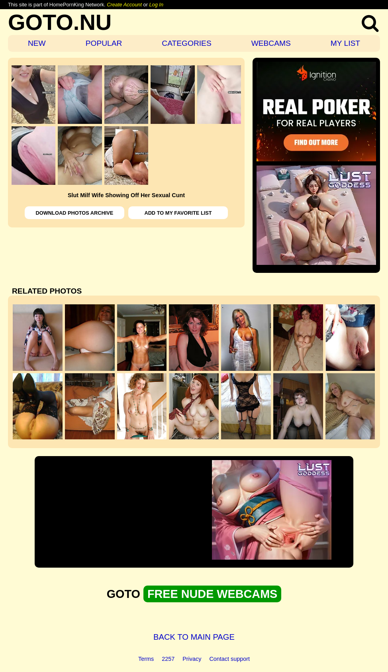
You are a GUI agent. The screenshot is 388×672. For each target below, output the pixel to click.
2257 (168, 659)
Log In (156, 5)
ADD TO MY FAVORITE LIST (178, 213)
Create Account (124, 5)
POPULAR (104, 43)
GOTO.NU (60, 22)
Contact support (229, 659)
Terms (146, 659)
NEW (37, 43)
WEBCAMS (271, 43)
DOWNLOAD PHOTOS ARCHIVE (75, 213)
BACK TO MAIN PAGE (194, 637)
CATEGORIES (186, 43)
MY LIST (345, 43)
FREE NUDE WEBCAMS (212, 594)
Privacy (191, 659)
